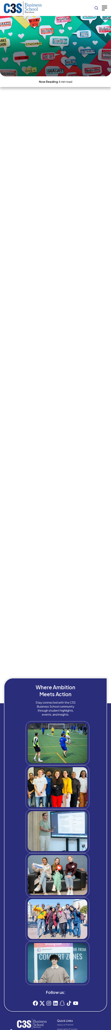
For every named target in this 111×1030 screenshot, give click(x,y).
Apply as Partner (65, 1024)
